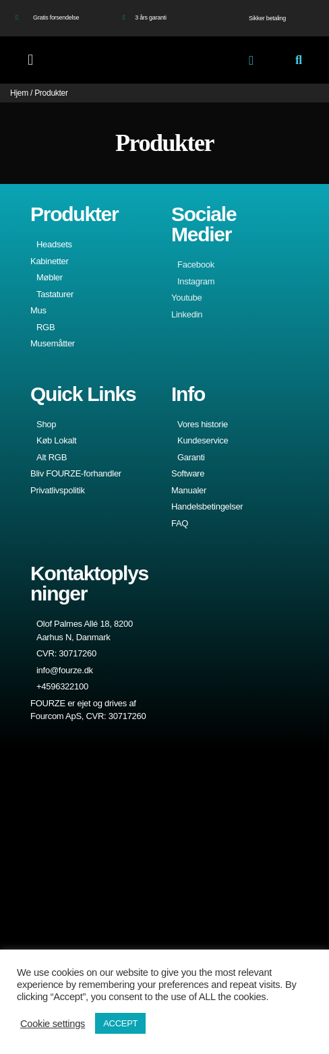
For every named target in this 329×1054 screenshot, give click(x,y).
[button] (30, 60)
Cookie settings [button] (52, 1023)
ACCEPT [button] (120, 1023)
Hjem (19, 93)
